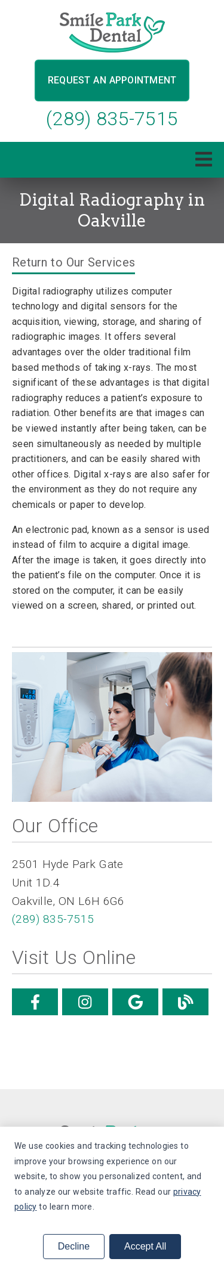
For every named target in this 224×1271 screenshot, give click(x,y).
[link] (112, 32)
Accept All (145, 1246)
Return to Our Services (73, 262)
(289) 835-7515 (112, 118)
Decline (74, 1246)
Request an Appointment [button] (112, 80)
